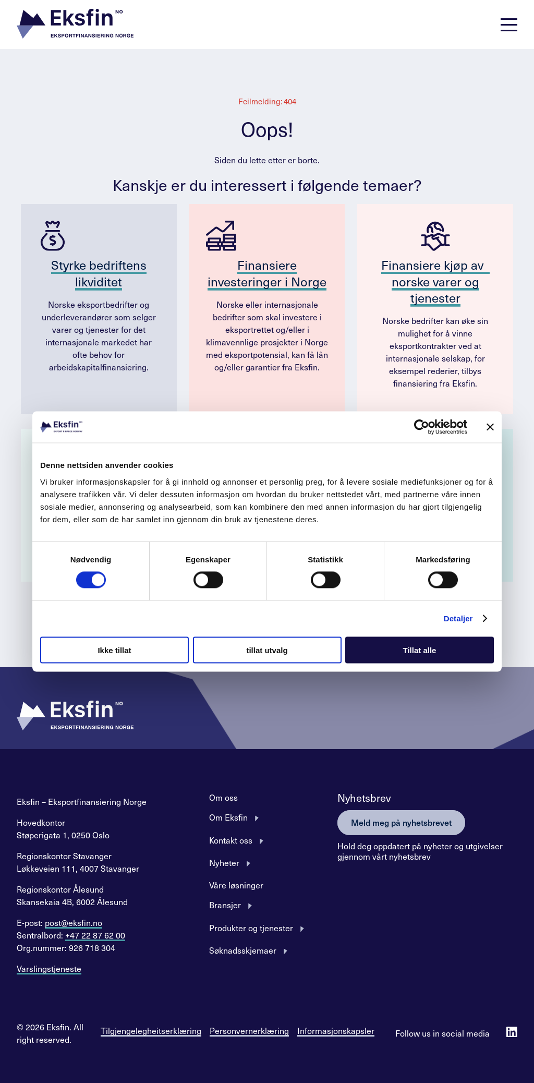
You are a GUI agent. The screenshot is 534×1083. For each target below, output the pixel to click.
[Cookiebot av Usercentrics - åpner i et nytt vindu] (421, 427)
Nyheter (224, 862)
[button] (75, 25)
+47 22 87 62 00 (95, 935)
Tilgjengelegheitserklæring (151, 1030)
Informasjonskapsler (335, 1030)
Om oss (223, 797)
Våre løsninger (236, 885)
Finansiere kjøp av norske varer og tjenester (435, 280)
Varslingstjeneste (49, 968)
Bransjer (225, 904)
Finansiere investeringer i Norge (267, 272)
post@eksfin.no (73, 922)
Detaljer (458, 618)
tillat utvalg (266, 649)
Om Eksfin (228, 817)
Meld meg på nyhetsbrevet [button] (401, 822)
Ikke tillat (114, 649)
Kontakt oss (230, 840)
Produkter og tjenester (251, 927)
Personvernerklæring (249, 1030)
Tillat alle (419, 649)
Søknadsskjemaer (242, 950)
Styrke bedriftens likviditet (99, 272)
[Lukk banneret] (490, 427)
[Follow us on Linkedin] (511, 1033)
